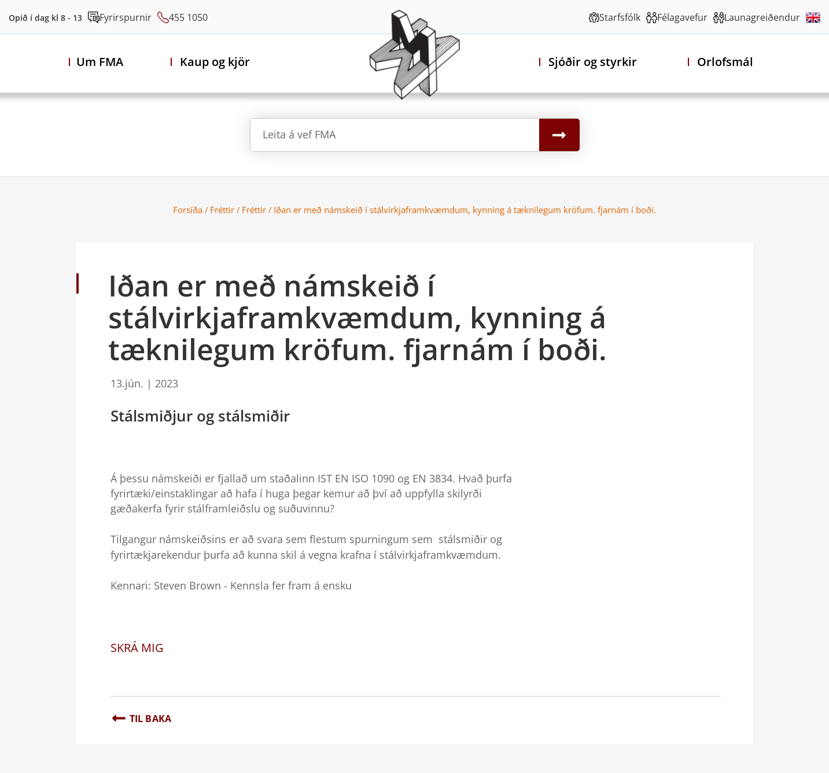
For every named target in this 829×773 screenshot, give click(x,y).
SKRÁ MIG (137, 647)
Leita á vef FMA (299, 134)
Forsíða (187, 209)
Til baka (151, 718)
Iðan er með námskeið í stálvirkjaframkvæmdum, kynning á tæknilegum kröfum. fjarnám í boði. (465, 209)
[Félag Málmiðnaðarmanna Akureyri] (414, 54)
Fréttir (222, 209)
